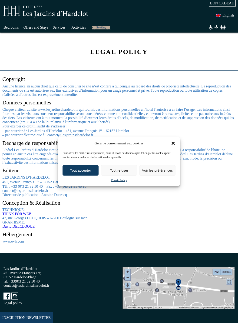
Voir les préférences (157, 170)
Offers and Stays (35, 27)
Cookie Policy (119, 180)
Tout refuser (119, 170)
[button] (173, 143)
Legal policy (12, 303)
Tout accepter (80, 170)
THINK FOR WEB (16, 214)
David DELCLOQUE (18, 226)
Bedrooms (11, 27)
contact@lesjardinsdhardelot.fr (26, 285)
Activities (78, 27)
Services (59, 27)
